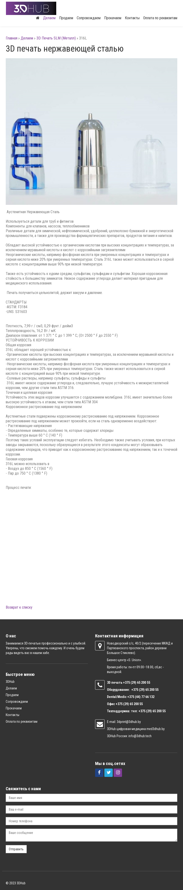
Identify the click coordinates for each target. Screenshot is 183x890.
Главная (11, 38)
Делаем (49, 17)
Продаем (66, 17)
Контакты (132, 17)
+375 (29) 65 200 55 (129, 704)
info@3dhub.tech (140, 736)
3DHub (10, 681)
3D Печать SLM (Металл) (56, 38)
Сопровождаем (89, 17)
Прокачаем (112, 17)
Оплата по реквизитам (160, 17)
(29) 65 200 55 (140, 682)
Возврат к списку (19, 607)
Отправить (16, 849)
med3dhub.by (156, 729)
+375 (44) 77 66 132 (140, 696)
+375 (127, 682)
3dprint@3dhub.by (129, 721)
